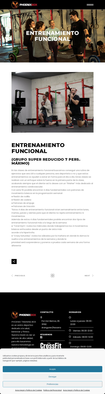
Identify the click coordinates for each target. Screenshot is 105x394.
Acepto (52, 369)
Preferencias (52, 384)
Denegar (52, 376)
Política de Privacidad (52, 390)
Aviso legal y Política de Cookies (28, 390)
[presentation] (20, 102)
